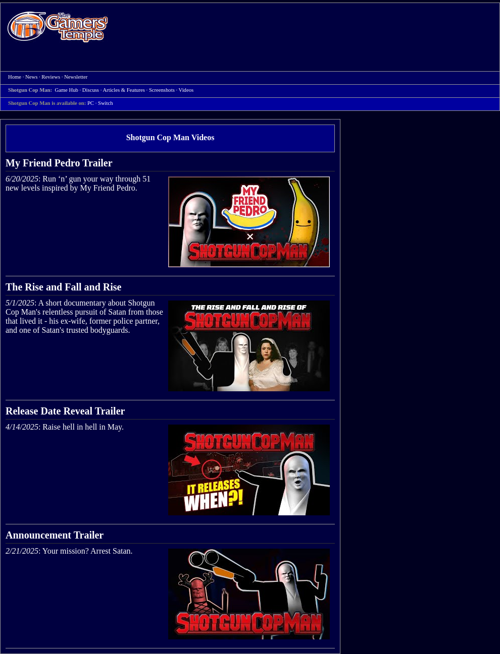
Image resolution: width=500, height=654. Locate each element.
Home (57, 26)
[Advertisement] (234, 76)
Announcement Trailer (55, 535)
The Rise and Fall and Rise (63, 286)
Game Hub (66, 90)
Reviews (50, 77)
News (31, 77)
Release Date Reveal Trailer (65, 411)
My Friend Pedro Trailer (59, 162)
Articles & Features (123, 90)
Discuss (90, 90)
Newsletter (75, 77)
